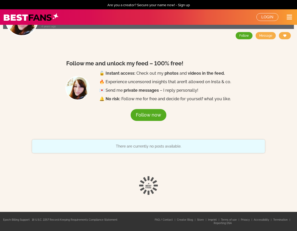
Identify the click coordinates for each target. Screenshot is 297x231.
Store (201, 219)
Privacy (245, 219)
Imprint (213, 219)
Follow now (148, 115)
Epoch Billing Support (16, 219)
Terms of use (229, 219)
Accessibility (262, 219)
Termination (280, 219)
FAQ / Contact (164, 219)
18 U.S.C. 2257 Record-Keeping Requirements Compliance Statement (74, 219)
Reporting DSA (223, 223)
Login (267, 17)
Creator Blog (185, 219)
